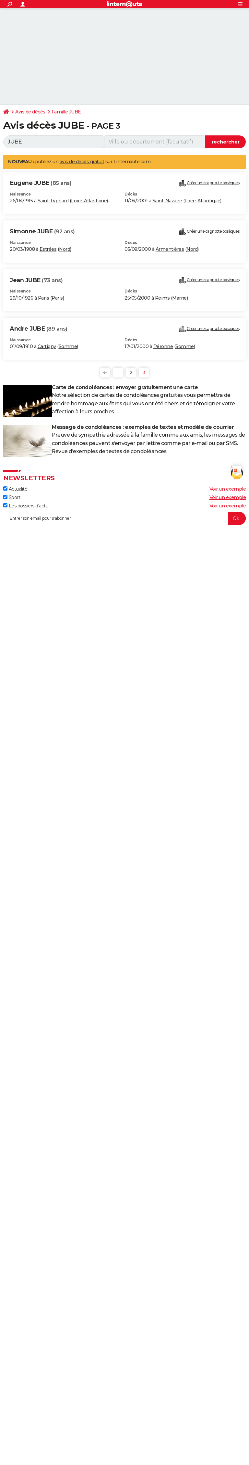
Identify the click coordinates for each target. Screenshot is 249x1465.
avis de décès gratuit (82, 162)
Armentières (170, 249)
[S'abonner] (124, 518)
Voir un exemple (227, 489)
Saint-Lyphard (53, 201)
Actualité (15, 489)
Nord (64, 249)
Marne (179, 298)
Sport (11, 497)
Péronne (163, 346)
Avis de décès (30, 112)
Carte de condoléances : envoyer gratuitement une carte (125, 387)
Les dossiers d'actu (25, 506)
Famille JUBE (66, 112)
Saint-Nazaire (167, 201)
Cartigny (47, 346)
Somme (68, 346)
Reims (162, 298)
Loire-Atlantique (89, 201)
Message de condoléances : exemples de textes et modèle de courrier (143, 427)
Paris (43, 298)
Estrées (48, 249)
